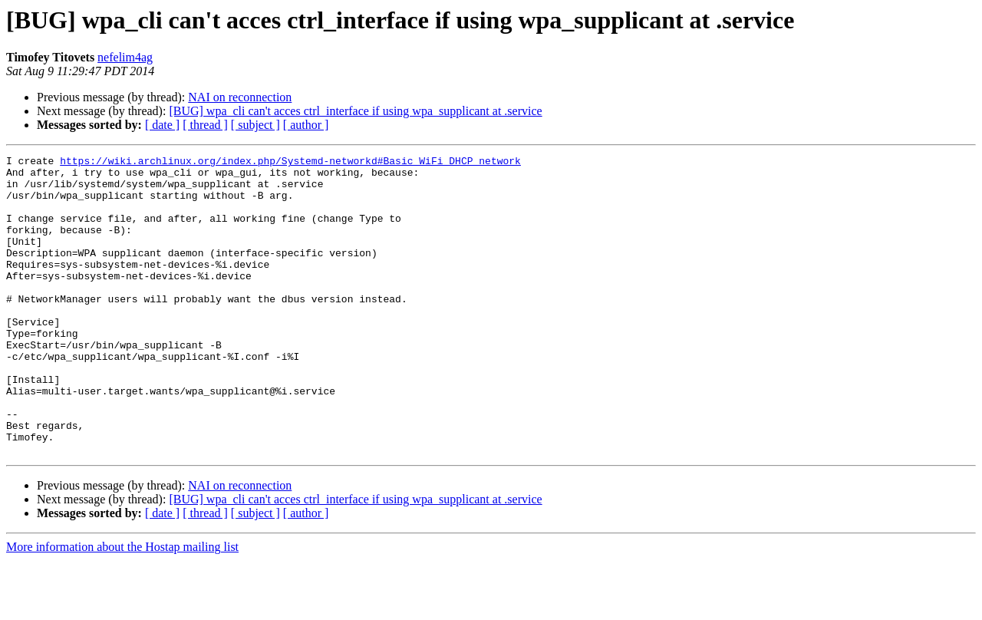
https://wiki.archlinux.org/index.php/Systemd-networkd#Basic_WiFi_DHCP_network (290, 163)
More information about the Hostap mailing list (122, 606)
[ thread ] (205, 124)
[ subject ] (255, 124)
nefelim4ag (125, 57)
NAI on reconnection (240, 97)
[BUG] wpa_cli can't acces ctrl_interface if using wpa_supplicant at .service (355, 110)
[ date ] (162, 124)
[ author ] (306, 124)
